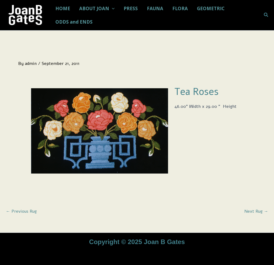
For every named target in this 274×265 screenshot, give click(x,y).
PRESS (131, 8)
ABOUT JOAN (97, 8)
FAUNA (155, 8)
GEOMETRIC (210, 8)
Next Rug (256, 211)
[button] (266, 15)
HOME (62, 8)
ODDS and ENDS (74, 22)
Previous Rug (21, 211)
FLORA (180, 8)
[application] (112, 8)
